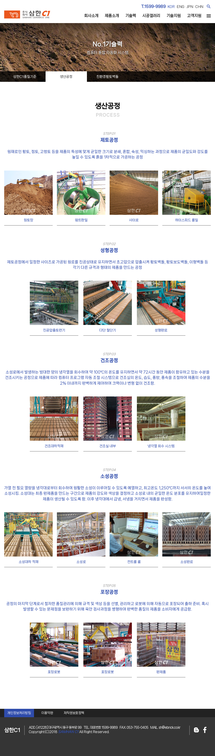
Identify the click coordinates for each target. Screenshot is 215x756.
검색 (208, 6)
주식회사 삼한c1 (27, 14)
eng (180, 6)
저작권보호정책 (74, 713)
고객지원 (194, 16)
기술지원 (173, 16)
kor (171, 6)
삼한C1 (24, 76)
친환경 (107, 76)
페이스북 (205, 730)
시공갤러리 (151, 16)
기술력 (130, 16)
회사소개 (91, 16)
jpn (189, 6)
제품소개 (112, 16)
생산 (66, 76)
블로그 (196, 730)
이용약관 (47, 713)
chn (199, 6)
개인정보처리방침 (19, 713)
